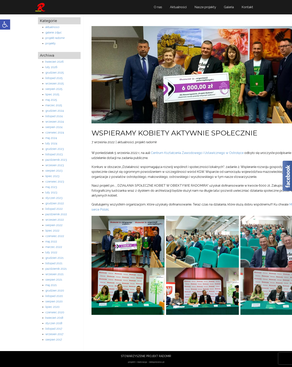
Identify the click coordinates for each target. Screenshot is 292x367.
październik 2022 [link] (56, 214)
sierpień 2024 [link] (53, 127)
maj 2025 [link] (51, 99)
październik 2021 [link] (56, 268)
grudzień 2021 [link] (54, 257)
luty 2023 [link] (51, 192)
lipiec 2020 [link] (52, 306)
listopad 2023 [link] (54, 154)
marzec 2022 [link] (53, 246)
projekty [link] (50, 43)
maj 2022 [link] (51, 241)
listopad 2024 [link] (54, 116)
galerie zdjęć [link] (53, 32)
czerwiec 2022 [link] (54, 236)
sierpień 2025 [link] (53, 88)
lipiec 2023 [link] (52, 176)
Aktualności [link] (178, 7)
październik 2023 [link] (56, 159)
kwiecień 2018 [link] (54, 317)
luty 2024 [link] (51, 143)
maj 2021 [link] (51, 285)
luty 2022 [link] (51, 252)
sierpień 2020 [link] (54, 301)
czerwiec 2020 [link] (54, 312)
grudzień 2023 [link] (54, 148)
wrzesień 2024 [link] (54, 121)
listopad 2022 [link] (54, 208)
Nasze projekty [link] (205, 7)
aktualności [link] (52, 27)
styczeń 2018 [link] (53, 323)
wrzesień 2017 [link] (54, 334)
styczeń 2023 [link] (53, 197)
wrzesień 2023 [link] (54, 165)
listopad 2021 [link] (53, 263)
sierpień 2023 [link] (53, 170)
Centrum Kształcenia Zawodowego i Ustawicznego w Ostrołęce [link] (197, 153)
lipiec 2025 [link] (52, 94)
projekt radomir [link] (55, 38)
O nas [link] (158, 7)
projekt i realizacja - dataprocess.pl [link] (146, 362)
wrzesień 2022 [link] (54, 219)
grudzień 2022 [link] (54, 203)
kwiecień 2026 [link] (54, 61)
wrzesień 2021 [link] (54, 274)
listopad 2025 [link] (53, 78)
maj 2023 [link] (51, 187)
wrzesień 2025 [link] (54, 83)
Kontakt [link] (247, 7)
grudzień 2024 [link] (54, 110)
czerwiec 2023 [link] (54, 181)
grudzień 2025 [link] (54, 72)
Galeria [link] (229, 7)
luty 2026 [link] (51, 67)
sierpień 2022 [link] (53, 225)
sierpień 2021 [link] (53, 279)
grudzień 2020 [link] (54, 290)
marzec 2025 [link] (53, 105)
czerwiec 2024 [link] (54, 132)
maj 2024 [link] (51, 138)
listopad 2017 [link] (53, 328)
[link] (5, 24)
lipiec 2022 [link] (52, 230)
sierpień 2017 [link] (53, 339)
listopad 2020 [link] (54, 296)
